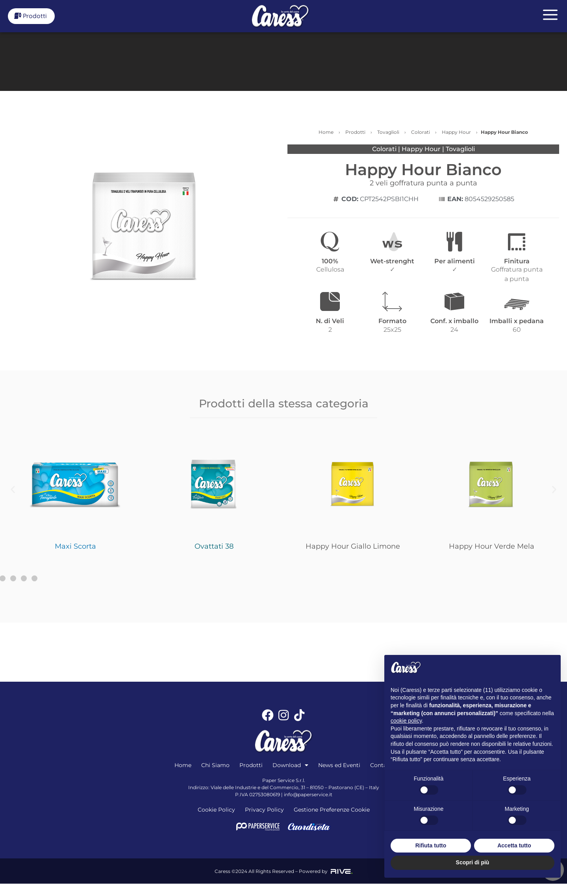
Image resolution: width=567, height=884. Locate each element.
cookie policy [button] (406, 721)
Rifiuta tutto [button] (431, 845)
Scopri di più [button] (472, 862)
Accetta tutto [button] (514, 845)
